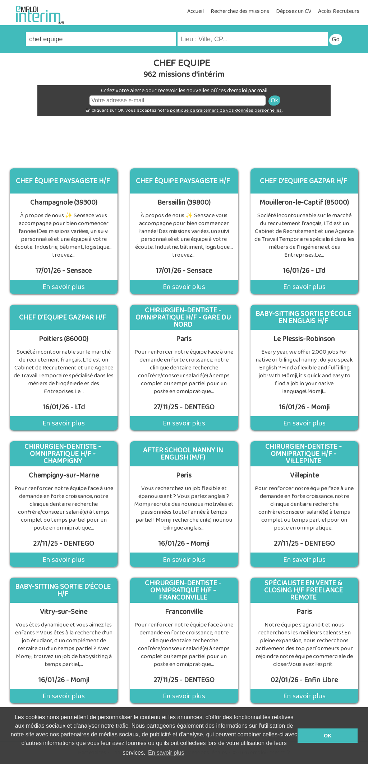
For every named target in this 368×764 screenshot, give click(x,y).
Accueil (195, 11)
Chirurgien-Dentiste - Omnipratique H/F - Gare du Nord (183, 317)
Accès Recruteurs (338, 11)
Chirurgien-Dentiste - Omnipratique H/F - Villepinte (303, 454)
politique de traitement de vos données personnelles (226, 110)
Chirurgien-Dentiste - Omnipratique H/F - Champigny (62, 454)
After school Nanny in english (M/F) (183, 454)
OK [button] (328, 736)
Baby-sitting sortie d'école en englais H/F (303, 317)
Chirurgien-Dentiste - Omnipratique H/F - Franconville (183, 590)
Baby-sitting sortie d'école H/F (63, 590)
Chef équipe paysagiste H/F (63, 181)
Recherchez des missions (240, 11)
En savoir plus (63, 287)
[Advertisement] (184, 140)
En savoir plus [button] (166, 753)
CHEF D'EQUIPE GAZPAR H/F (303, 181)
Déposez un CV (293, 11)
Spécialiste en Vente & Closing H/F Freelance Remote (303, 590)
